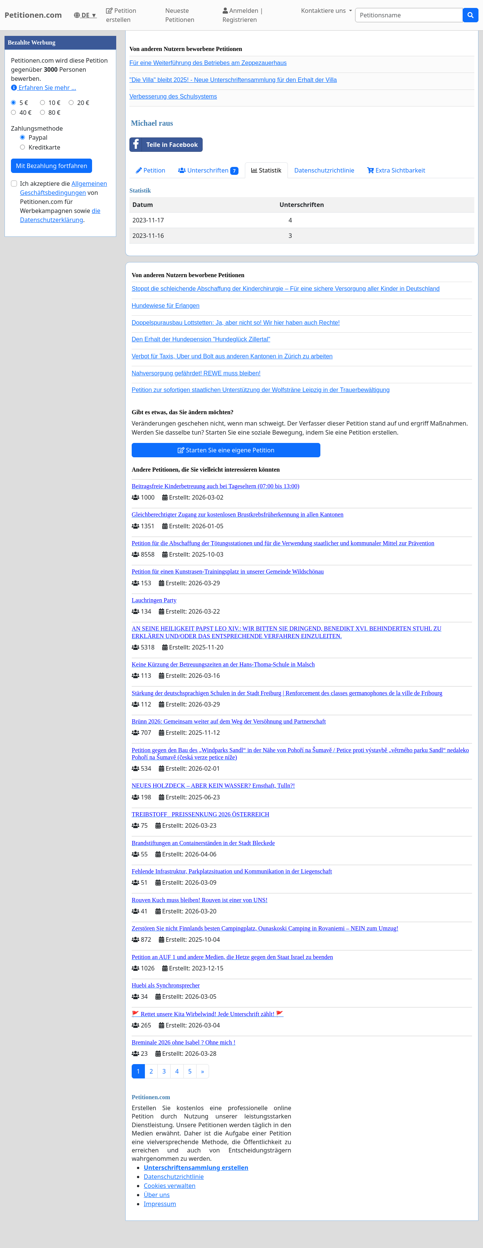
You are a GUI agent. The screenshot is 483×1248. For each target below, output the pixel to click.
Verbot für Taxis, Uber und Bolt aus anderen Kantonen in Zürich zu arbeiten (232, 356)
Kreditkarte (44, 147)
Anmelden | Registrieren (243, 15)
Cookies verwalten (169, 1186)
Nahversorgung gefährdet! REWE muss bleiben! (196, 373)
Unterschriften (208, 170)
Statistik (266, 170)
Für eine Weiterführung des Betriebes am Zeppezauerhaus (208, 63)
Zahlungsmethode (37, 128)
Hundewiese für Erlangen (166, 305)
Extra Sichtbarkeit (396, 170)
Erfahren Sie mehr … (43, 87)
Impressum (160, 1204)
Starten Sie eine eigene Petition (226, 450)
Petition (150, 170)
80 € (54, 112)
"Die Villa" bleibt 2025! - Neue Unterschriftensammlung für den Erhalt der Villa (233, 80)
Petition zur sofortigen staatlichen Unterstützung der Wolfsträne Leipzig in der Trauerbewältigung (261, 390)
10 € (54, 103)
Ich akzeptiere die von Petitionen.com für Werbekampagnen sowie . (63, 201)
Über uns (157, 1195)
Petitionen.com (33, 15)
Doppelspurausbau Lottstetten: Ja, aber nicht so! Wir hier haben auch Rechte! (236, 322)
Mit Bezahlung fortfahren (51, 166)
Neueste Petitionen (179, 15)
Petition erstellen (121, 15)
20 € (83, 103)
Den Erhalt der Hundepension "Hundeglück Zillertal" (201, 339)
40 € (26, 112)
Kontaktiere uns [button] (324, 10)
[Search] (409, 15)
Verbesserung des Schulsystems (173, 96)
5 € (24, 103)
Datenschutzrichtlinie (324, 170)
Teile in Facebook (164, 144)
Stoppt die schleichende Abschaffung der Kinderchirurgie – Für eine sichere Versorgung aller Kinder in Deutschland (286, 288)
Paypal (38, 137)
